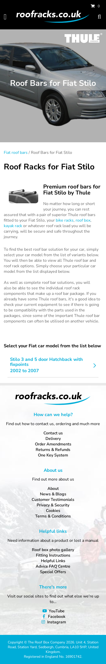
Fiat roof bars (16, 152)
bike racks (65, 220)
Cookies (53, 510)
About (53, 488)
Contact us (53, 433)
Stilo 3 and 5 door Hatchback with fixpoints (46, 361)
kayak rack (13, 226)
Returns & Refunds (53, 449)
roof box (83, 220)
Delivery (53, 438)
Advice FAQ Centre (53, 566)
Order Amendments (53, 444)
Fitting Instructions (53, 555)
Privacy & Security (53, 505)
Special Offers (53, 572)
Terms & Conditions (53, 516)
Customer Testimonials (53, 499)
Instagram (56, 622)
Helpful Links (53, 561)
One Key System (53, 455)
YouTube (57, 611)
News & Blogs (53, 494)
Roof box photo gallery (53, 550)
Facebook (56, 616)
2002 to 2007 (24, 371)
